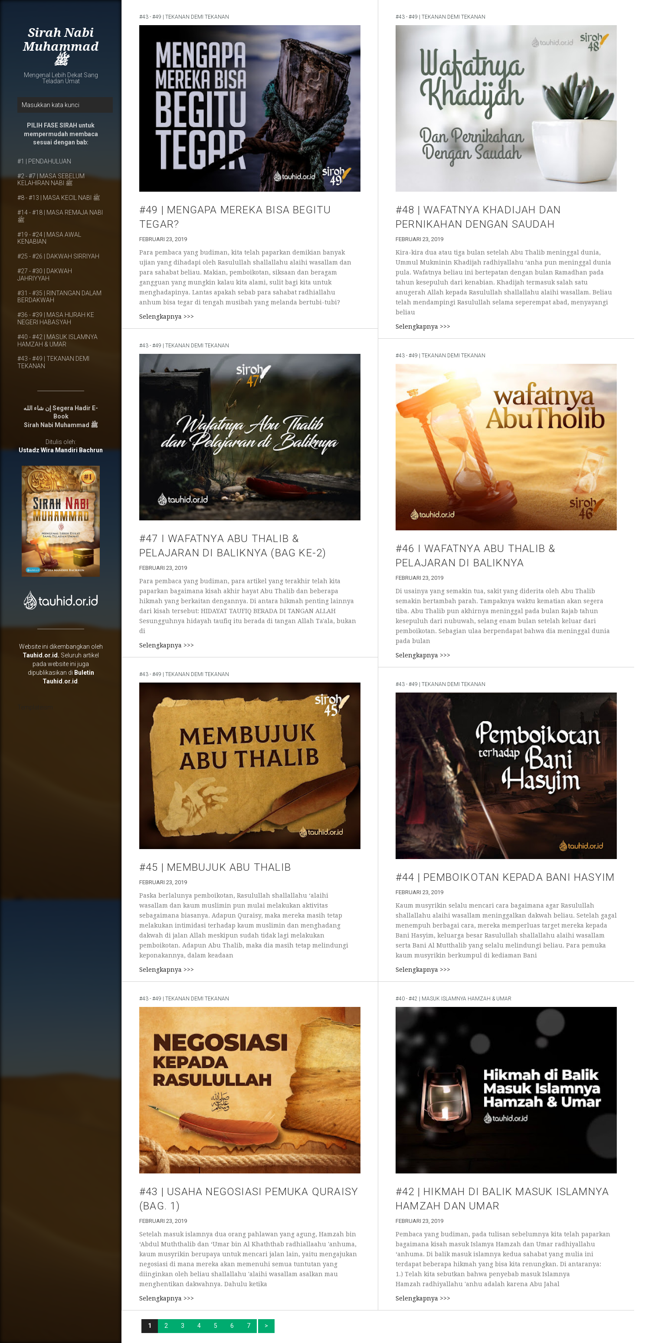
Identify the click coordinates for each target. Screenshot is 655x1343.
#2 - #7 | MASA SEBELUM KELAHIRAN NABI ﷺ (51, 180)
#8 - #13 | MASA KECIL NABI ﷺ (58, 197)
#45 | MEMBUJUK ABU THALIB (215, 867)
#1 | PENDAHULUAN (44, 161)
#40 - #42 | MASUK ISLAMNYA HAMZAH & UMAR (57, 340)
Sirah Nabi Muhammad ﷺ (61, 47)
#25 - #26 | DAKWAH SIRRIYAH (58, 256)
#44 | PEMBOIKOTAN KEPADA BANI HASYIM (505, 877)
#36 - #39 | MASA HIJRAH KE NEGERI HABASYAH (55, 318)
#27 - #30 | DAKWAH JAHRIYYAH (44, 275)
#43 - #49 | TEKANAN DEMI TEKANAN (184, 17)
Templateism (35, 707)
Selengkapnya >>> (166, 316)
